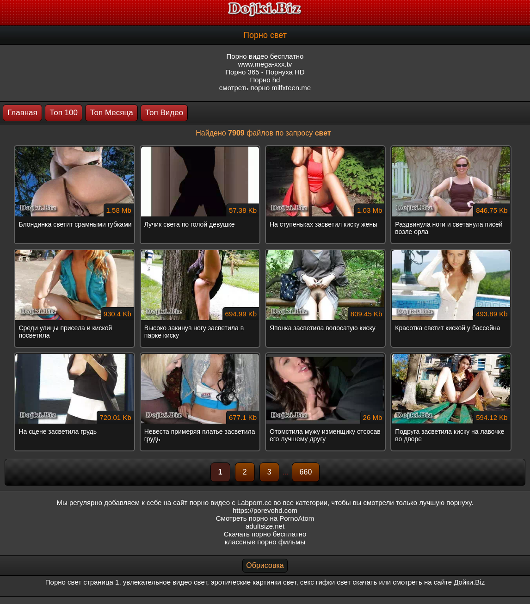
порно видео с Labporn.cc (230, 502)
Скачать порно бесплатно (265, 534)
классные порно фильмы (265, 542)
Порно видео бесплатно (265, 56)
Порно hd (265, 80)
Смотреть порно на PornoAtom (265, 518)
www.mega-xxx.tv (265, 64)
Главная (22, 112)
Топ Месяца (111, 112)
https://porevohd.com (265, 510)
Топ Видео (164, 112)
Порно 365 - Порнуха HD (264, 72)
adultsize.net (265, 526)
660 (306, 472)
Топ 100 (63, 112)
